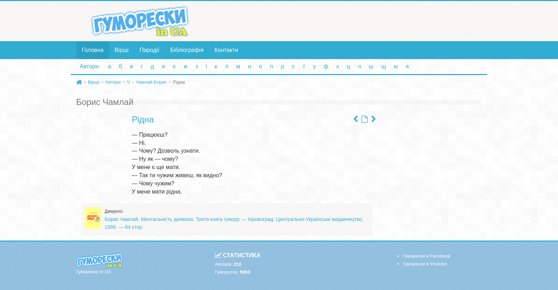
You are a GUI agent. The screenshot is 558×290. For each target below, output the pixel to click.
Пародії (149, 50)
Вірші (122, 50)
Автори (113, 82)
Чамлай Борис (151, 82)
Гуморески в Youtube (425, 264)
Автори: (90, 66)
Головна (93, 50)
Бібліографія (187, 50)
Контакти (226, 50)
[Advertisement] (348, 21)
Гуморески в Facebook (427, 256)
